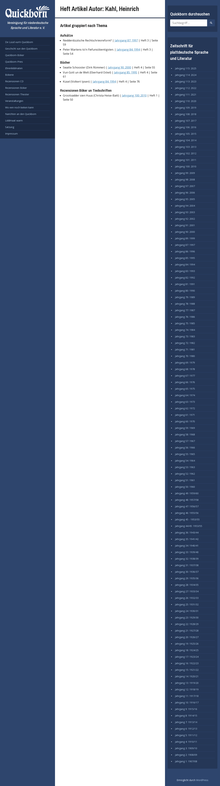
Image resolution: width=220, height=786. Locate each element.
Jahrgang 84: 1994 (128, 49)
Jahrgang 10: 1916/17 (187, 702)
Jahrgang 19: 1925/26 (187, 643)
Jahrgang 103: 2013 (185, 146)
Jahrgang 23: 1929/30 (187, 617)
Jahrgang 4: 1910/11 (186, 741)
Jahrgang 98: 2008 (185, 179)
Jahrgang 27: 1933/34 (187, 591)
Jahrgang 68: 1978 (185, 369)
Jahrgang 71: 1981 (185, 349)
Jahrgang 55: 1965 (185, 454)
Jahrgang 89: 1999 (185, 238)
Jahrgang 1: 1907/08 (186, 761)
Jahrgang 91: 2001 (185, 225)
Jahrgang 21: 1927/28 (187, 630)
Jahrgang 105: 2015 (185, 133)
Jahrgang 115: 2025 (185, 68)
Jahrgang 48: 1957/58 (187, 499)
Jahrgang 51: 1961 (185, 480)
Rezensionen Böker (16, 87)
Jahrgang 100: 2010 (134, 95)
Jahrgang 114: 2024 (185, 75)
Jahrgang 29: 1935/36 (187, 578)
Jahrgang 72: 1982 (185, 343)
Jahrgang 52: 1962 (185, 473)
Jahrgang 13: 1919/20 (187, 683)
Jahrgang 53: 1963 (185, 467)
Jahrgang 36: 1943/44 (187, 532)
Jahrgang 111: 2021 (185, 94)
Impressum (11, 133)
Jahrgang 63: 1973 (185, 401)
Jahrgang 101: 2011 (185, 160)
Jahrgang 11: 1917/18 (187, 696)
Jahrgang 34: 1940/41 (187, 545)
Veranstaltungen (14, 101)
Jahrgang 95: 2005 (185, 199)
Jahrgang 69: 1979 (185, 362)
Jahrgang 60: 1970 (185, 421)
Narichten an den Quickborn (20, 114)
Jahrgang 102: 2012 (185, 153)
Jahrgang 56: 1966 (185, 447)
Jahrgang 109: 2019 (185, 107)
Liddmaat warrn (14, 120)
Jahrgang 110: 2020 (185, 101)
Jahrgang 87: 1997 (126, 40)
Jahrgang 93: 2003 (185, 212)
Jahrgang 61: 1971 (185, 414)
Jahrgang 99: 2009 (185, 173)
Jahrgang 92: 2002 (185, 218)
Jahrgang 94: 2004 (185, 205)
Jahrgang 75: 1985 (185, 323)
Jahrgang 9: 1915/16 (186, 709)
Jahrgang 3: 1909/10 (186, 748)
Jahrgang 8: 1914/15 (186, 715)
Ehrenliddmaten (14, 68)
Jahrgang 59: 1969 (185, 428)
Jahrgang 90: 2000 (119, 67)
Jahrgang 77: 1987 (185, 310)
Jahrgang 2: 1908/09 (186, 754)
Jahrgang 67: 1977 (185, 375)
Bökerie (9, 74)
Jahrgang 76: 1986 (185, 316)
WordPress (202, 780)
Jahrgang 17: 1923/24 (187, 656)
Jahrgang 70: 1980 (185, 356)
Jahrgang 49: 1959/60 (187, 493)
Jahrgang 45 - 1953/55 (187, 519)
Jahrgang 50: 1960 (185, 486)
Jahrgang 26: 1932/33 (187, 598)
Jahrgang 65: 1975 (185, 388)
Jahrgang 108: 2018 (185, 114)
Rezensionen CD (14, 81)
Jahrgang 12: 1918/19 (187, 689)
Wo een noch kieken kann (19, 107)
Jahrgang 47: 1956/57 (187, 506)
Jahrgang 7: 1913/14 (186, 722)
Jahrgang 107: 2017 (185, 120)
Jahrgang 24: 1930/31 (187, 611)
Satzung (9, 127)
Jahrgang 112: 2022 (185, 88)
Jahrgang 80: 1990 (185, 290)
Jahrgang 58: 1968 (185, 434)
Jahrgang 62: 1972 (185, 408)
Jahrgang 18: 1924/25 (187, 650)
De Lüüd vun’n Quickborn (19, 42)
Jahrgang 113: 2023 (185, 81)
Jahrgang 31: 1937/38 (187, 565)
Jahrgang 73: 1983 (185, 336)
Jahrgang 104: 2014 (185, 140)
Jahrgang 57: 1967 (185, 441)
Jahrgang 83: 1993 (185, 271)
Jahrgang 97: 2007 (185, 186)
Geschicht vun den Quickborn (21, 48)
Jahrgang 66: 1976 (185, 382)
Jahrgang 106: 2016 (185, 127)
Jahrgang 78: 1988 (185, 303)
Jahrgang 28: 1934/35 (187, 584)
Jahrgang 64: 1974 (185, 395)
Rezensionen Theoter (17, 94)
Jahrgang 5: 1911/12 (186, 735)
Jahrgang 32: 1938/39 (187, 558)
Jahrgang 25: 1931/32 (187, 604)
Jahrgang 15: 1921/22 (187, 669)
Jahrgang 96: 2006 (185, 192)
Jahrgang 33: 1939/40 (187, 552)
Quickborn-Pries (14, 61)
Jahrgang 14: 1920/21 (187, 676)
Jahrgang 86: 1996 (185, 251)
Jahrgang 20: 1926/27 (187, 637)
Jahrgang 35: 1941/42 (187, 539)
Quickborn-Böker (14, 55)
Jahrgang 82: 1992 (185, 277)
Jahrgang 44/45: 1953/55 (188, 526)
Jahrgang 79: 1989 (185, 297)
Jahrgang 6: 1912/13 (186, 728)
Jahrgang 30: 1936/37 (187, 571)
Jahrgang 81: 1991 (185, 284)
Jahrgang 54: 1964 (185, 460)
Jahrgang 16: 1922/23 (187, 663)
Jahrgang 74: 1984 (185, 329)
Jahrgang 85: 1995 (125, 72)
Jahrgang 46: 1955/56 (187, 513)
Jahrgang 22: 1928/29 (187, 624)
